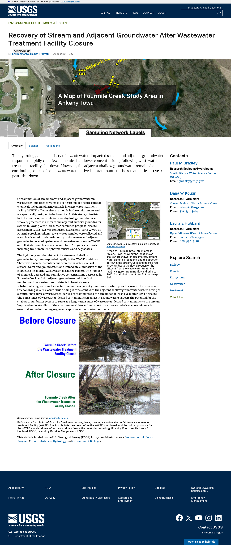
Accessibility (16, 487)
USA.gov (50, 497)
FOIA (48, 487)
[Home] (22, 15)
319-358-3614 (189, 211)
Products (121, 13)
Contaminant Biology (86, 441)
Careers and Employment (125, 499)
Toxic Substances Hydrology (48, 441)
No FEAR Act (16, 497)
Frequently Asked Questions (204, 7)
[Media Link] (134, 222)
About (162, 13)
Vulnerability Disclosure (95, 497)
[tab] (17, 145)
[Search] (219, 13)
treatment (176, 290)
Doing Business (164, 497)
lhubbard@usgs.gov (191, 237)
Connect (148, 13)
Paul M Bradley (183, 163)
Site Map (160, 487)
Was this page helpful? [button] (201, 541)
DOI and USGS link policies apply (202, 489)
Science (105, 13)
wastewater (177, 283)
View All (176, 297)
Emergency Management (199, 499)
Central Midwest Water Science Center (194, 203)
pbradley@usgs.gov (191, 181)
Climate (175, 271)
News (135, 13)
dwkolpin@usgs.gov (191, 207)
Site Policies (88, 487)
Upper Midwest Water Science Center (193, 233)
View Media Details (116, 246)
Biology (175, 264)
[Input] (202, 13)
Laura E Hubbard (185, 223)
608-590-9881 (189, 241)
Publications (52, 145)
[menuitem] (105, 10)
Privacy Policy (126, 487)
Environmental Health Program (31, 23)
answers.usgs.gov (212, 532)
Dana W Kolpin (183, 193)
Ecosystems (177, 277)
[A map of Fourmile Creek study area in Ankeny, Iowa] (115, 98)
